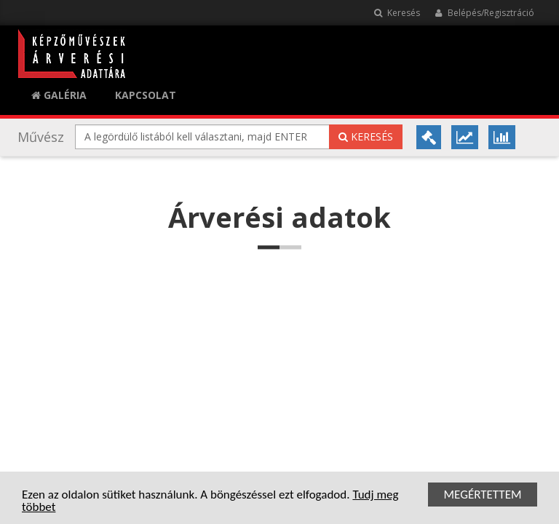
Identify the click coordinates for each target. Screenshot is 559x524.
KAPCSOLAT (145, 95)
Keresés (397, 13)
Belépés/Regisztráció (484, 13)
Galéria (59, 95)
